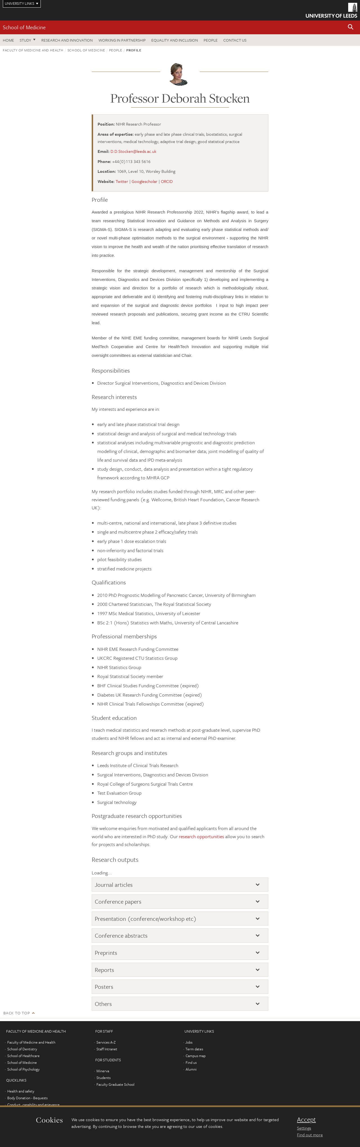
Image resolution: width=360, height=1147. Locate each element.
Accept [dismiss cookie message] (306, 1119)
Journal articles (114, 884)
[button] (350, 27)
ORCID (167, 181)
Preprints (106, 952)
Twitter (122, 181)
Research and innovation (67, 40)
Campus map (196, 1055)
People (211, 40)
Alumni (191, 1069)
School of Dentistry (22, 1049)
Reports (104, 969)
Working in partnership (122, 40)
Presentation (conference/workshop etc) (146, 918)
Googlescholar (145, 181)
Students (103, 1077)
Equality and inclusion (174, 40)
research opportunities (201, 836)
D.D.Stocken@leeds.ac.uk (133, 151)
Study (25, 40)
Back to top (16, 1013)
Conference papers (118, 901)
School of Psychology (23, 1069)
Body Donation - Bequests (27, 1098)
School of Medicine (24, 27)
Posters (104, 986)
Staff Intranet (106, 1049)
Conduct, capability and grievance (33, 1104)
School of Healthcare (23, 1055)
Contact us (234, 40)
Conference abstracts (121, 935)
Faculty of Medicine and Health (33, 50)
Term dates (194, 1049)
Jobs (188, 1042)
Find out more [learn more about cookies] (310, 1135)
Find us (191, 1062)
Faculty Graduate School (115, 1084)
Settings (304, 1128)
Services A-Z (106, 1042)
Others (103, 1003)
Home (8, 40)
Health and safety (20, 1091)
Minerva (102, 1071)
